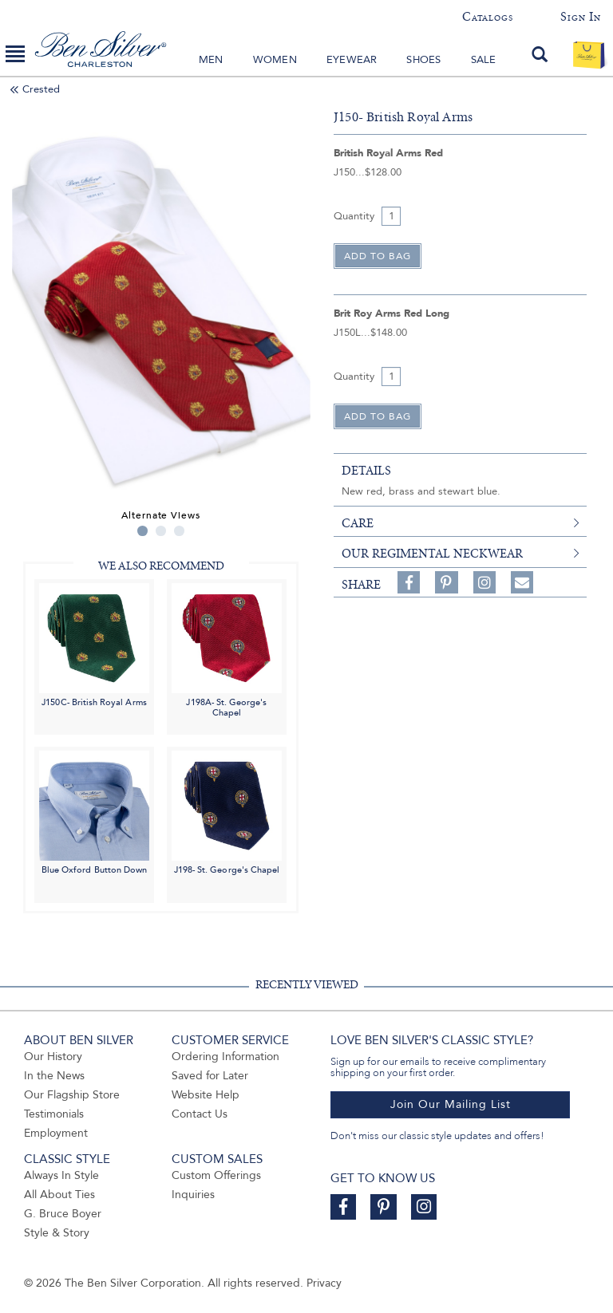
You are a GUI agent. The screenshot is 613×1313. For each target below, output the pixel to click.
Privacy (324, 1283)
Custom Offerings (216, 1175)
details (366, 470)
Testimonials (54, 1114)
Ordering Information (225, 1056)
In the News (54, 1075)
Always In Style (61, 1175)
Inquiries (193, 1194)
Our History (53, 1056)
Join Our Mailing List (450, 1104)
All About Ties (59, 1194)
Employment (56, 1133)
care (358, 523)
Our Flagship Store (72, 1094)
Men (211, 60)
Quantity (354, 216)
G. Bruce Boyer (62, 1213)
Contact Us (199, 1114)
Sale (483, 60)
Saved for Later (210, 1075)
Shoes (423, 60)
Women (275, 60)
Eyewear (351, 60)
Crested (41, 89)
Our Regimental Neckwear (432, 553)
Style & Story (56, 1232)
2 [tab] (161, 531)
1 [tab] (142, 531)
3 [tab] (179, 531)
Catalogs (487, 16)
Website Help (205, 1094)
